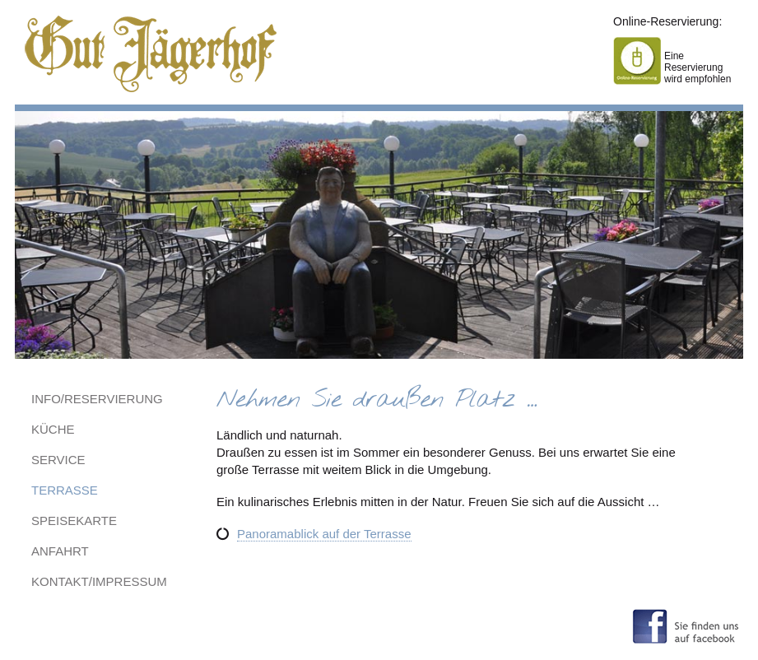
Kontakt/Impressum (99, 581)
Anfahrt (60, 551)
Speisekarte (74, 521)
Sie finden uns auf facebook (685, 625)
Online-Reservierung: (667, 21)
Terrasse (64, 490)
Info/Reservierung (97, 399)
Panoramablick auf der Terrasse (324, 534)
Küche (53, 429)
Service (58, 460)
